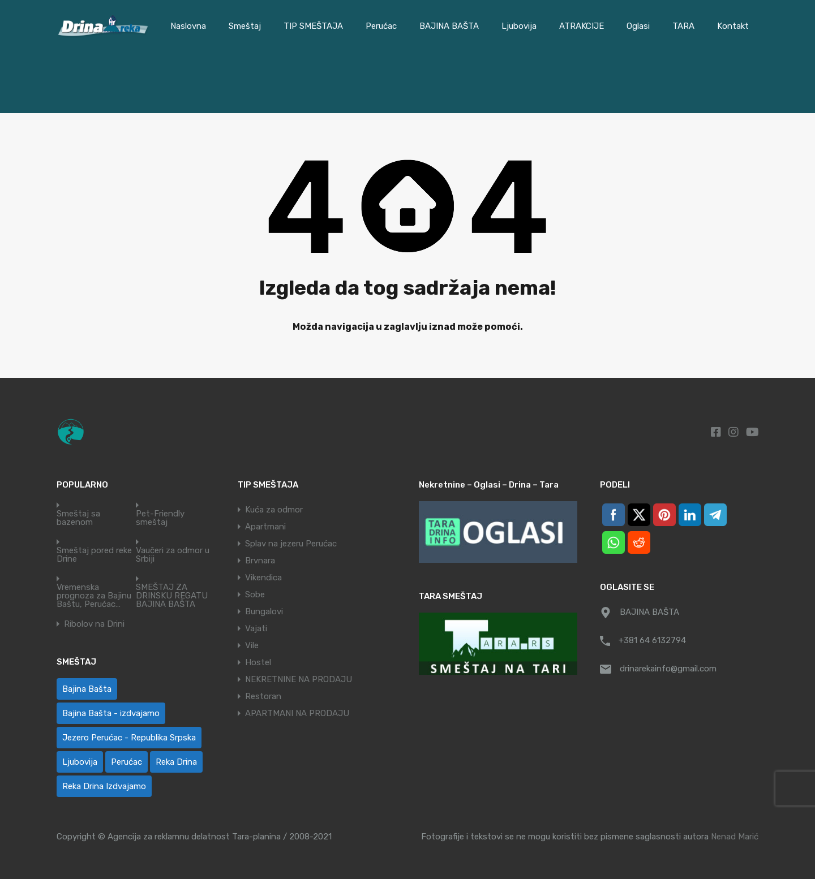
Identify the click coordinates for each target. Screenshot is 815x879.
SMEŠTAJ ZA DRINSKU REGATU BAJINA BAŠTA (172, 596)
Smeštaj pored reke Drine (94, 554)
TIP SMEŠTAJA (313, 26)
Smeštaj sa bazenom (78, 518)
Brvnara (260, 560)
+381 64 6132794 (652, 640)
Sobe (255, 594)
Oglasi (638, 26)
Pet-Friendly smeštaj (160, 518)
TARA (683, 26)
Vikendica (263, 577)
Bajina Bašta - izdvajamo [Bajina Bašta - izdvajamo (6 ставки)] (111, 713)
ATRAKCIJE (581, 26)
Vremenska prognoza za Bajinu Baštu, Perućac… (94, 596)
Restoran (263, 696)
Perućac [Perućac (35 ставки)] (126, 762)
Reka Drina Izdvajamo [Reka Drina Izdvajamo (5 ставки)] (104, 786)
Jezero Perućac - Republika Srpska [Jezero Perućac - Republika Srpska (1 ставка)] (129, 737)
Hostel (258, 662)
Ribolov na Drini (94, 624)
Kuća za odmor (274, 510)
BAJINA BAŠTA (449, 26)
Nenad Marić (734, 836)
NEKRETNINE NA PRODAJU (298, 679)
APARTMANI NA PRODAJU (297, 713)
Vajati (256, 628)
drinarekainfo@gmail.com (668, 668)
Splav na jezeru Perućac (291, 543)
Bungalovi (264, 611)
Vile (252, 645)
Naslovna (188, 26)
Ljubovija (519, 26)
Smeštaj (245, 26)
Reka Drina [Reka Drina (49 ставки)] (176, 762)
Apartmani (265, 527)
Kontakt (733, 26)
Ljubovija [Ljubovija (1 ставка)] (79, 762)
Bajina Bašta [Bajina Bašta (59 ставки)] (86, 689)
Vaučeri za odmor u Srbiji (172, 554)
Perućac (381, 26)
